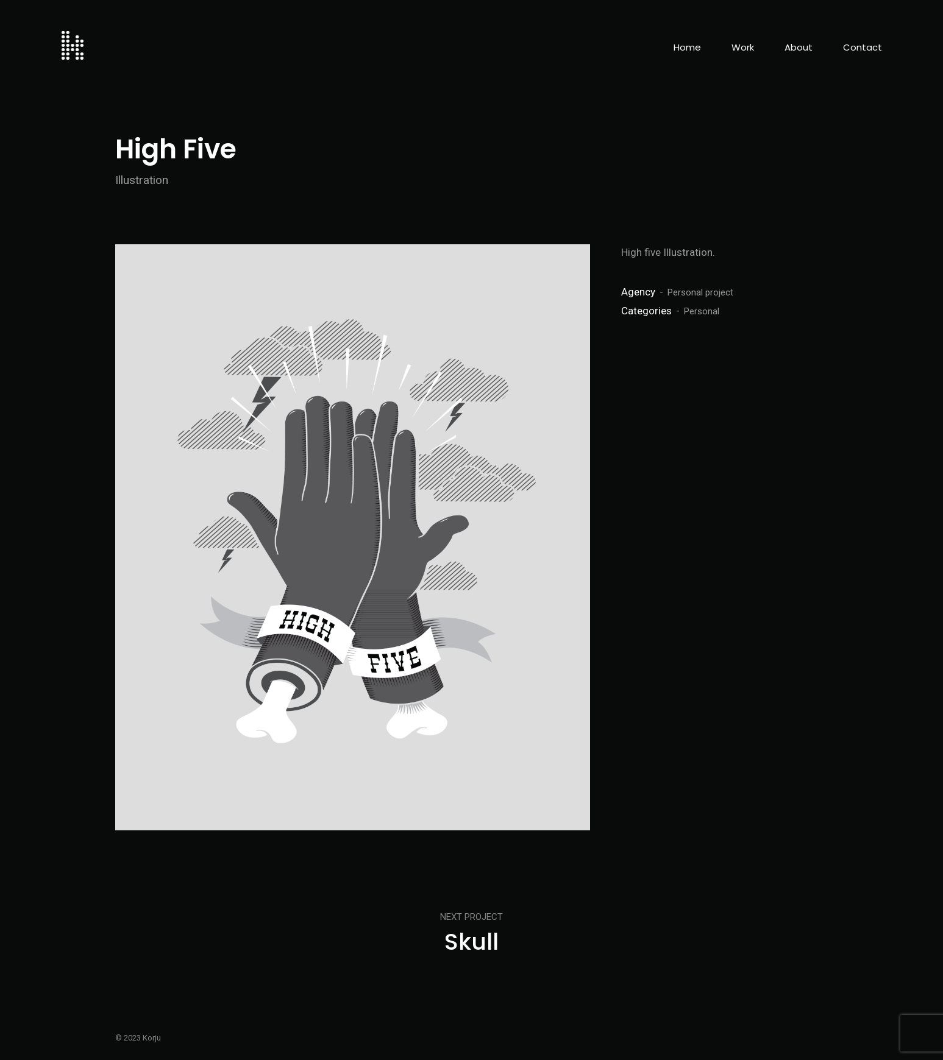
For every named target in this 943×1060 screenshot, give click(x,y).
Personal (701, 311)
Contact (862, 47)
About (799, 47)
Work (742, 47)
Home (687, 47)
